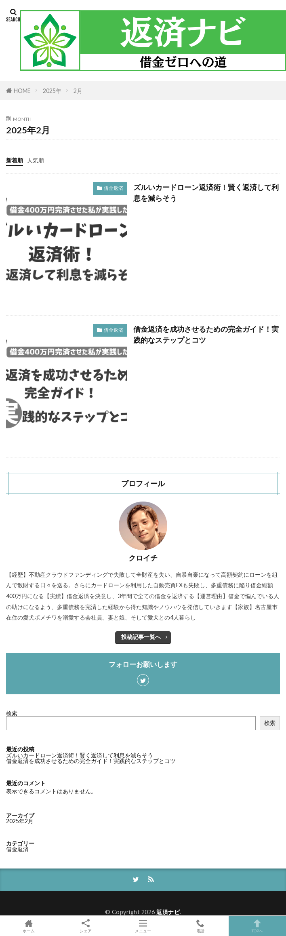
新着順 (14, 160)
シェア (86, 926)
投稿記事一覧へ (141, 636)
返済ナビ (168, 912)
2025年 (52, 90)
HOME (22, 90)
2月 (78, 90)
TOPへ (257, 926)
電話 (200, 926)
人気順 (35, 160)
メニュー (143, 926)
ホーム (28, 926)
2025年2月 (20, 821)
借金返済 (113, 188)
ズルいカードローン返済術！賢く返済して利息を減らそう (206, 192)
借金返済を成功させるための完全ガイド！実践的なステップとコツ (206, 334)
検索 (11, 713)
